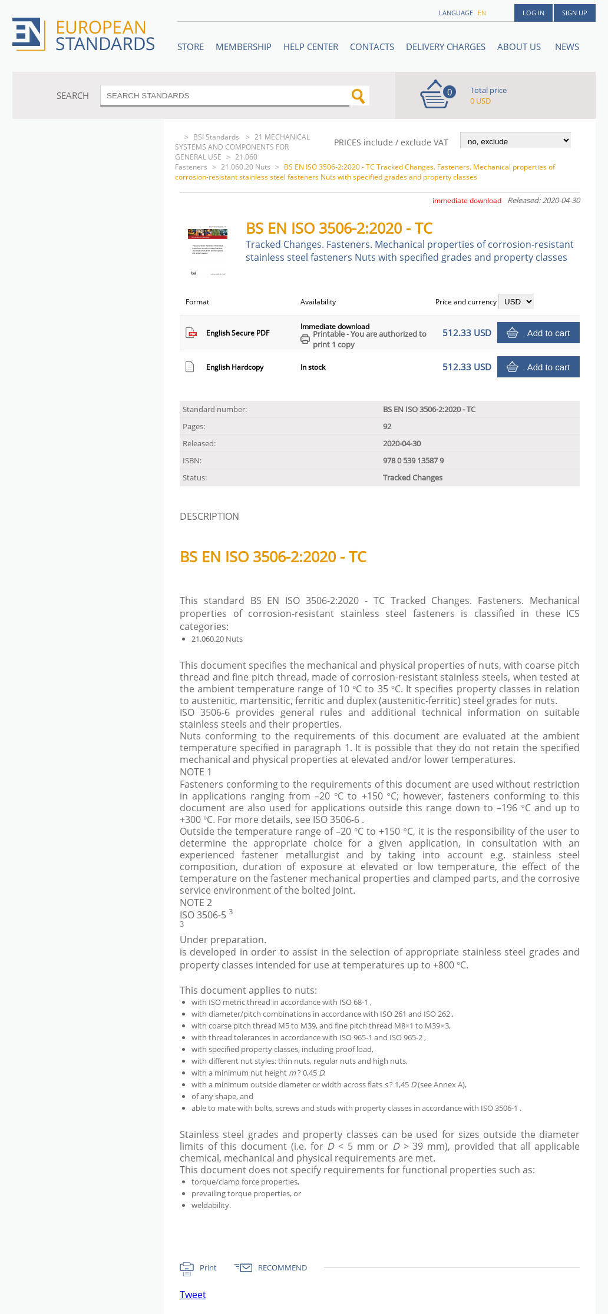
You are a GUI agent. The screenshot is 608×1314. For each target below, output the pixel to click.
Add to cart (548, 333)
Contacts (372, 46)
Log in (533, 12)
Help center (310, 46)
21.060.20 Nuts (245, 167)
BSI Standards (217, 137)
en (482, 12)
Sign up (574, 12)
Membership (244, 46)
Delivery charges (445, 46)
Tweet (193, 1294)
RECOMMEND (282, 1267)
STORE (190, 46)
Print (208, 1267)
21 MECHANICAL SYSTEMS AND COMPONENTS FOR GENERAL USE (242, 147)
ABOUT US (520, 46)
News (567, 46)
